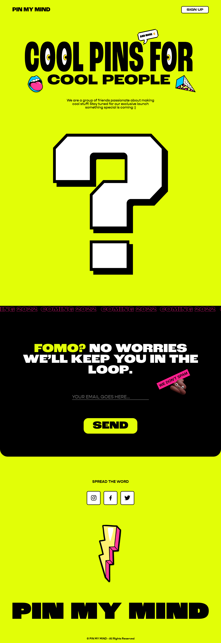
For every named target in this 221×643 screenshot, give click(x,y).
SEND (110, 425)
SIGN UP (195, 10)
